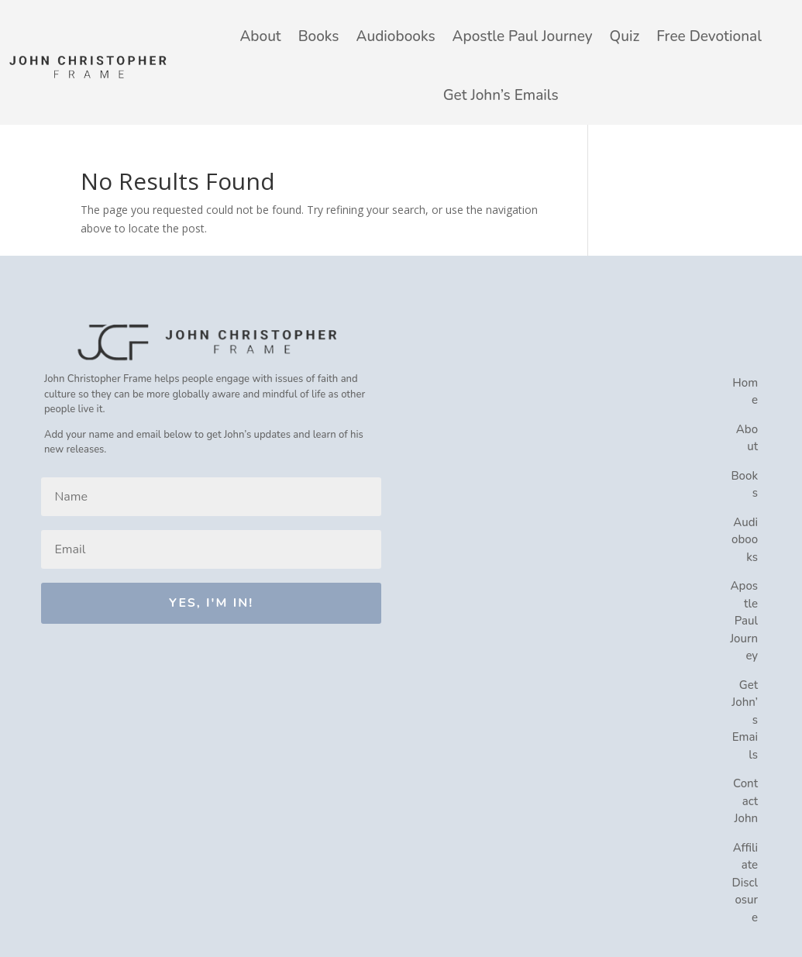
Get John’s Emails (501, 95)
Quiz (625, 36)
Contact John (745, 801)
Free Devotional (709, 36)
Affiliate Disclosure (745, 882)
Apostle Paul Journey (523, 36)
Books (318, 36)
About (260, 36)
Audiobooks (395, 36)
